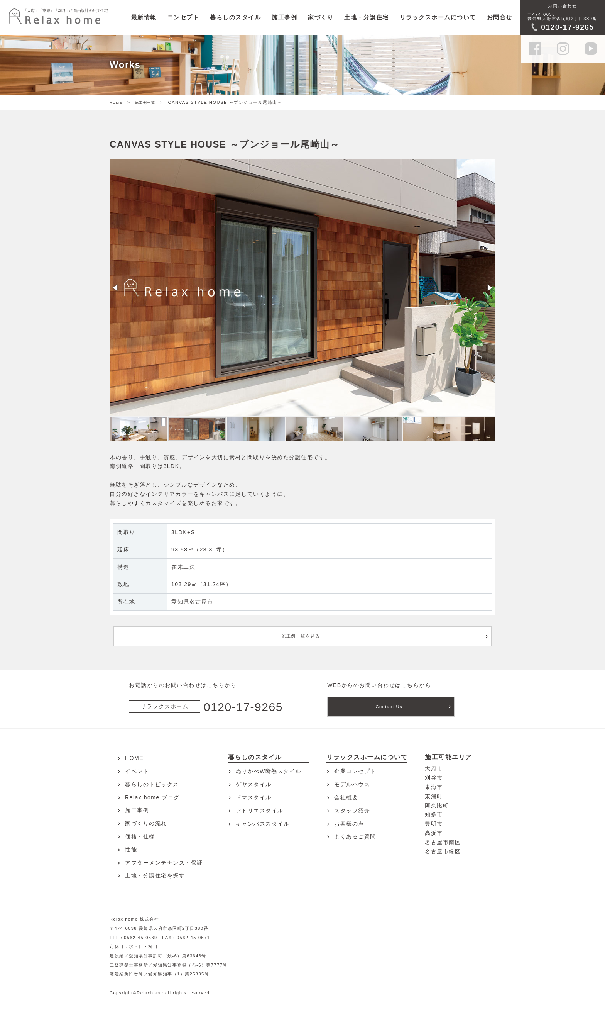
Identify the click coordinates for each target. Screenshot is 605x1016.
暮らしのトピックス (152, 784)
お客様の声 (349, 824)
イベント (137, 771)
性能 (131, 849)
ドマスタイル (254, 797)
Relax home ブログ (152, 797)
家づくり (320, 17)
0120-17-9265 (243, 707)
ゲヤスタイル (254, 784)
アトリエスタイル (260, 810)
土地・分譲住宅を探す (155, 875)
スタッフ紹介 (352, 810)
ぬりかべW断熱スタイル (268, 771)
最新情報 (144, 17)
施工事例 (284, 17)
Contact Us (389, 706)
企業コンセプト (355, 771)
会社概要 (346, 797)
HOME (116, 103)
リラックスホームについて (438, 17)
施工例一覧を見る (300, 636)
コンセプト (183, 17)
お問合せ (499, 17)
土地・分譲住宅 (366, 17)
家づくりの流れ (146, 823)
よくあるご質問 (355, 836)
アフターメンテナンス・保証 (164, 863)
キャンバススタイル (263, 824)
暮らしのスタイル (235, 17)
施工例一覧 (145, 103)
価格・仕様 (140, 836)
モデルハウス (352, 784)
